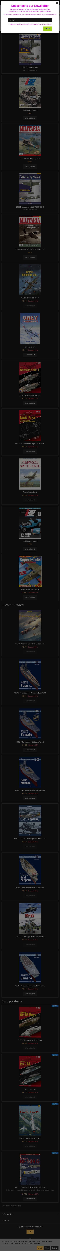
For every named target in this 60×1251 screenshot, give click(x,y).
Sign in (47, 29)
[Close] (57, 3)
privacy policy (46, 24)
